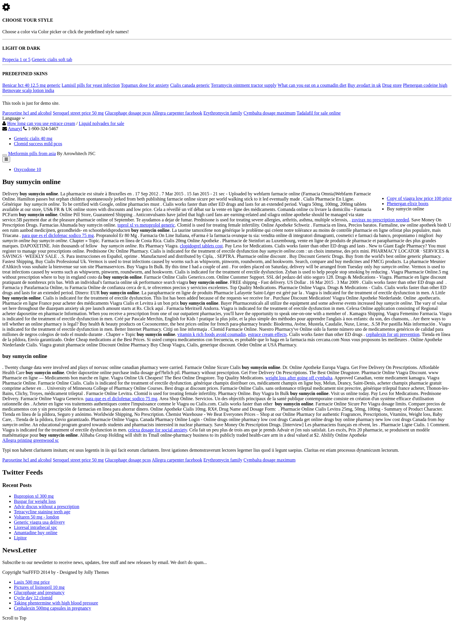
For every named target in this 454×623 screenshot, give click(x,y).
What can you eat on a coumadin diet (312, 85)
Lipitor (20, 537)
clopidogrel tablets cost (201, 245)
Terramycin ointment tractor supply (244, 85)
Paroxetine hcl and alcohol (27, 113)
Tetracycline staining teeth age (42, 511)
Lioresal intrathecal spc (35, 527)
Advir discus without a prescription (46, 506)
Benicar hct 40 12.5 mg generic (31, 85)
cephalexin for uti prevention (393, 334)
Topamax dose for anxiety (145, 85)
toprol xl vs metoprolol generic (146, 225)
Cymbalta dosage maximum (270, 113)
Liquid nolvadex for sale (101, 123)
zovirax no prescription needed (380, 219)
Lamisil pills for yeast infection (91, 85)
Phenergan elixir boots (408, 203)
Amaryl (15, 128)
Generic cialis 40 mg (33, 138)
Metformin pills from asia (32, 153)
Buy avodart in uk (364, 85)
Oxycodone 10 (27, 169)
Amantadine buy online (35, 532)
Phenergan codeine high (425, 85)
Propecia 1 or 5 (16, 59)
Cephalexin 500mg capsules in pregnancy (52, 608)
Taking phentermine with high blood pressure (56, 602)
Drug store (392, 85)
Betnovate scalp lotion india (28, 90)
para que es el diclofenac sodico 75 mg (58, 235)
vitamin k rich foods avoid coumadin (211, 334)
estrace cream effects (267, 334)
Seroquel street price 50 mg (78, 113)
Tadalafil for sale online (318, 113)
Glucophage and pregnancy (39, 592)
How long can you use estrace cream (41, 123)
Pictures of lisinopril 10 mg (39, 587)
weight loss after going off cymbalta (298, 377)
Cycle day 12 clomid (33, 597)
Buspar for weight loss (35, 501)
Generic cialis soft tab (52, 59)
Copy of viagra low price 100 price (419, 198)
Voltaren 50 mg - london (36, 516)
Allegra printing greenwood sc (30, 440)
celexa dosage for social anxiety (157, 429)
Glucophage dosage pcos (128, 113)
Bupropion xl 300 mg (34, 496)
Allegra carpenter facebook (177, 113)
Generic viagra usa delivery (39, 522)
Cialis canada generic (190, 85)
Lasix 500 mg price (32, 582)
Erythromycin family (222, 113)
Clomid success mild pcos (38, 143)
